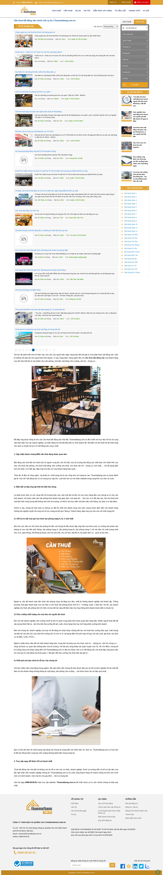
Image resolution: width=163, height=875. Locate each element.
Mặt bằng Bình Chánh (132, 272)
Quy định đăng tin (105, 820)
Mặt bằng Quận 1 (130, 193)
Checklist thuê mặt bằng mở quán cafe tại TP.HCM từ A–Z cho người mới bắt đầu (140, 132)
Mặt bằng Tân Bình (131, 235)
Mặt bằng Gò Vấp (130, 248)
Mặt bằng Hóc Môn (131, 262)
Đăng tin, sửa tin (131, 807)
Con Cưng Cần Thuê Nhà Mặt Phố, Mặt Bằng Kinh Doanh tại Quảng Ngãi (41, 250)
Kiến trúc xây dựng (102, 11)
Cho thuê (56, 11)
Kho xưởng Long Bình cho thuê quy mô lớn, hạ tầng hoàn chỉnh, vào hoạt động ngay (140, 161)
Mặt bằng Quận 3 (130, 200)
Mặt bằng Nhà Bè (130, 259)
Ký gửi (146, 11)
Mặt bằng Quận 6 (130, 210)
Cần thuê (68, 11)
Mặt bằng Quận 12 (131, 231)
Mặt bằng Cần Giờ (130, 269)
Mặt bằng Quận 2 (130, 197)
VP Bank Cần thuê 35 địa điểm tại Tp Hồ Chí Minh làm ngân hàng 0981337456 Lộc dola (46, 191)
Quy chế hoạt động (105, 803)
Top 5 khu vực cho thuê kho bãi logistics (139, 145)
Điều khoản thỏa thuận (106, 817)
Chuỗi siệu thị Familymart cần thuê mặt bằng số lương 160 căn (37, 329)
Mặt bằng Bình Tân (131, 255)
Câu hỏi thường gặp (78, 811)
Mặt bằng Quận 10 (131, 224)
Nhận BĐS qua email (133, 818)
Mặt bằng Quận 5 (130, 207)
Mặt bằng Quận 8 (130, 217)
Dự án (78, 11)
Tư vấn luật (120, 11)
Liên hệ (74, 807)
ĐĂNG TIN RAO (143, 2)
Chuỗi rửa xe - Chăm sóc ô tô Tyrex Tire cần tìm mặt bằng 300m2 (38, 52)
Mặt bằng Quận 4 (130, 204)
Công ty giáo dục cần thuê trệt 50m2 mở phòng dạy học (35, 32)
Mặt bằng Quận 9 (130, 221)
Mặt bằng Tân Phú (130, 238)
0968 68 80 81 (27, 2)
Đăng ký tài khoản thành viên (136, 811)
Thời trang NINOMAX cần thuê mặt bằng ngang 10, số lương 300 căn (40, 309)
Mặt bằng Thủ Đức (131, 241)
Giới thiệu (74, 803)
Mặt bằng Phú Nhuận (132, 245)
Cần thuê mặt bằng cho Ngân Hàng (28, 290)
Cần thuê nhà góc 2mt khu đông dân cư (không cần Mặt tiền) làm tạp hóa (41, 230)
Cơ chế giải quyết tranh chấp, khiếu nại (109, 812)
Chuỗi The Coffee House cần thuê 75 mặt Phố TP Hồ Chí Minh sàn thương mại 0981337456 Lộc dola (51, 171)
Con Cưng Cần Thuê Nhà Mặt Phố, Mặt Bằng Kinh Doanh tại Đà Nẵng (40, 270)
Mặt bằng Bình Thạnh (132, 252)
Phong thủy (134, 11)
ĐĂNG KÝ (113, 2)
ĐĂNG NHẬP (126, 2)
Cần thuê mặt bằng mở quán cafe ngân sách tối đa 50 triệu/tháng (38, 112)
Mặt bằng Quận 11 (131, 228)
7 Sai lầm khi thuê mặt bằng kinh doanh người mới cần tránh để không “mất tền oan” (140, 101)
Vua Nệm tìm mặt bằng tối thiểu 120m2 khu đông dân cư (35, 72)
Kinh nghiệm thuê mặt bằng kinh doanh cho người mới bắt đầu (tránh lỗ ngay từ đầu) (140, 116)
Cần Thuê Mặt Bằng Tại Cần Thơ (27, 211)
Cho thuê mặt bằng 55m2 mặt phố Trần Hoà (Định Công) (35, 151)
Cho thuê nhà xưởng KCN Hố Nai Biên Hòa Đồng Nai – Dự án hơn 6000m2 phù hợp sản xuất (140, 176)
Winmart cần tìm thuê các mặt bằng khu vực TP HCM (34, 131)
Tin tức (87, 11)
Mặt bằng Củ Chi (130, 266)
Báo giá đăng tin (131, 803)
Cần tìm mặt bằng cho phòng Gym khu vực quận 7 (33, 92)
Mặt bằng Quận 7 (130, 214)
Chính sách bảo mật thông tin (109, 807)
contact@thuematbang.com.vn (53, 2)
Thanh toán (129, 814)
